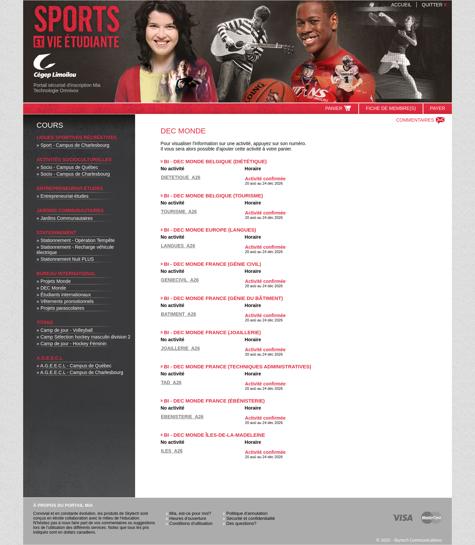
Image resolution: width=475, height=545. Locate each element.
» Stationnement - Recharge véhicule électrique (75, 249)
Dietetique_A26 (180, 177)
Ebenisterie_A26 (182, 416)
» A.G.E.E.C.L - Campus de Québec (74, 365)
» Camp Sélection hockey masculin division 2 (83, 337)
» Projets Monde (54, 281)
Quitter (434, 4)
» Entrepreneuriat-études (62, 196)
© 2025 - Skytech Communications (409, 540)
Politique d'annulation (247, 513)
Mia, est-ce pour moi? (190, 513)
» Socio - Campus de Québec (67, 167)
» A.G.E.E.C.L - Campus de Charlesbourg (80, 372)
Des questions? (241, 523)
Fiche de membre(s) (391, 108)
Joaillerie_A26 (180, 348)
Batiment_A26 (178, 314)
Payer (437, 108)
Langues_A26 (178, 245)
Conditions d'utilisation (191, 523)
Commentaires (420, 120)
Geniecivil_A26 (180, 280)
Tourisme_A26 (179, 211)
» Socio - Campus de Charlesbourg (73, 174)
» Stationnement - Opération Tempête (76, 240)
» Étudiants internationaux (64, 294)
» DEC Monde (51, 288)
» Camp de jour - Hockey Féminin (72, 343)
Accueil (401, 4)
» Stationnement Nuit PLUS (65, 259)
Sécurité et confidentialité (250, 518)
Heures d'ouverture (187, 518)
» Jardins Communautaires (65, 218)
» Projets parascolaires (60, 308)
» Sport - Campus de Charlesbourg (73, 145)
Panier (338, 108)
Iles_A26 (172, 450)
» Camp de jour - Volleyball (65, 330)
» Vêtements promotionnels (65, 301)
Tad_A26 (171, 382)
